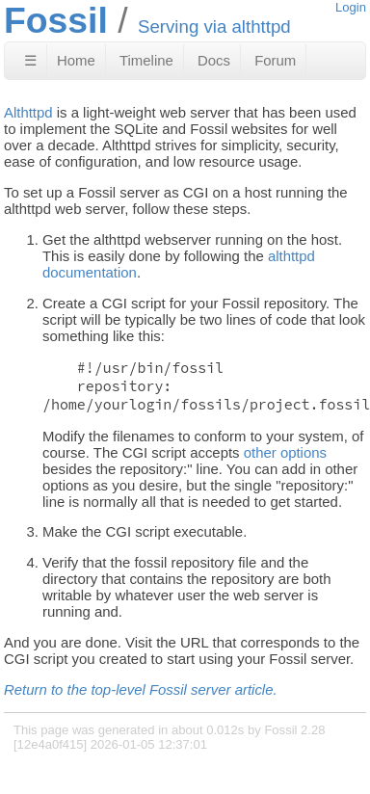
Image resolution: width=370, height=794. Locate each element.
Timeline (146, 60)
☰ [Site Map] (30, 60)
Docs (214, 60)
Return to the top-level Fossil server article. (141, 689)
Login (350, 7)
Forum (275, 60)
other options (285, 452)
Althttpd (28, 112)
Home (76, 60)
